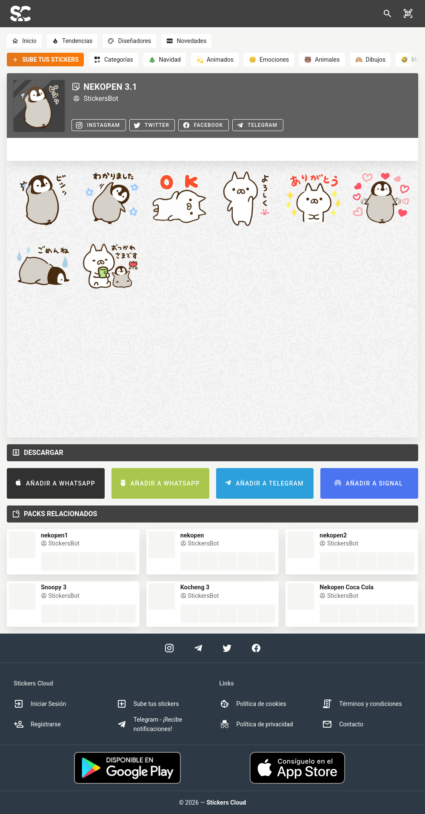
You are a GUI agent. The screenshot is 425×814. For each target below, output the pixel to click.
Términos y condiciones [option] (362, 704)
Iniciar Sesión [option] (40, 704)
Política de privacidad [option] (256, 724)
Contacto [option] (342, 724)
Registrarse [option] (37, 724)
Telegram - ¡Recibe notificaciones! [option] (149, 724)
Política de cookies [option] (253, 704)
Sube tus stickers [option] (148, 704)
